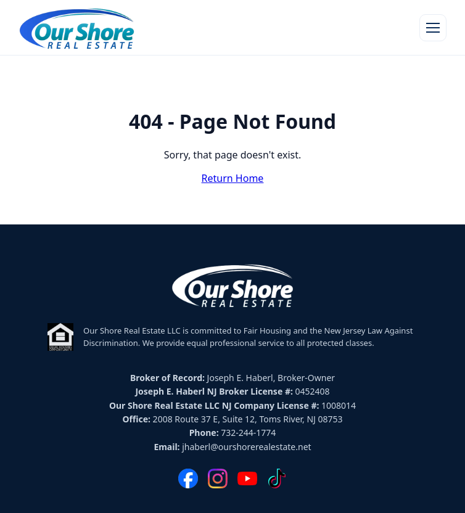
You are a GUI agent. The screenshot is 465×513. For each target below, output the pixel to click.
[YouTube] (247, 478)
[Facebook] (188, 478)
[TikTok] (277, 478)
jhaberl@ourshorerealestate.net (246, 447)
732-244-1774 (248, 432)
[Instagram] (218, 478)
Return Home (233, 178)
